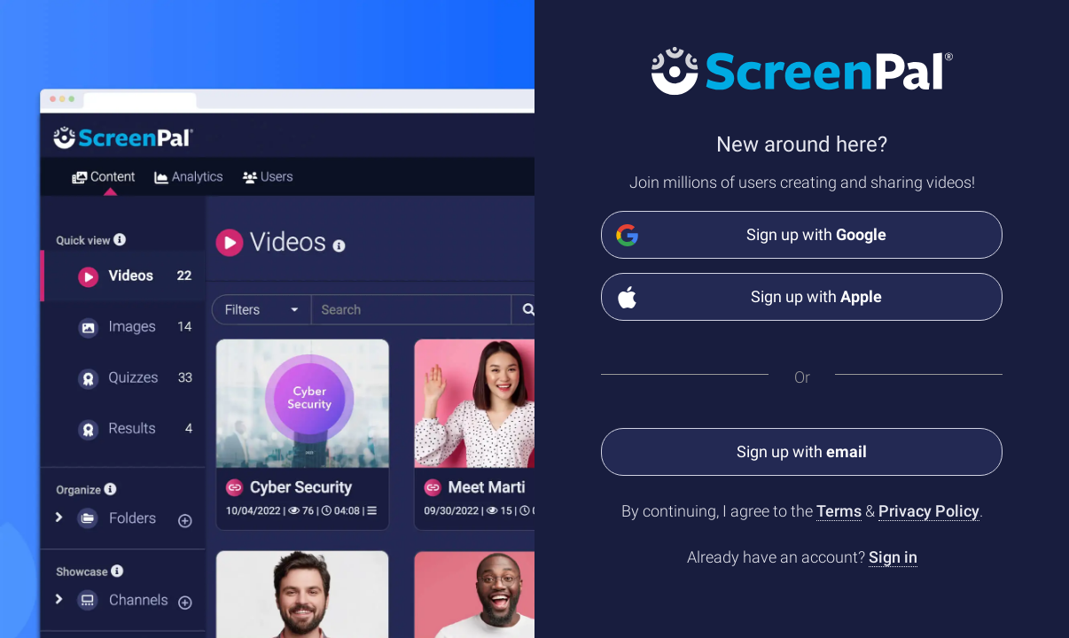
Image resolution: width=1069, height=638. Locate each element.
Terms (839, 511)
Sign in (893, 557)
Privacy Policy (928, 511)
